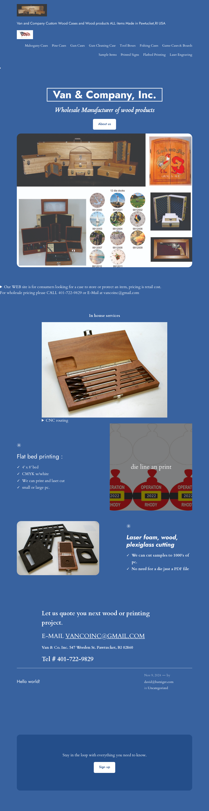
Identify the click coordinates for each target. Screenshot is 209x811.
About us (104, 124)
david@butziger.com (159, 682)
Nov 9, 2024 (152, 675)
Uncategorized (158, 688)
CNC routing (57, 420)
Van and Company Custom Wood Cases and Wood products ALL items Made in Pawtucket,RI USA (91, 23)
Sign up (104, 767)
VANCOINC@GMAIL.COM (105, 636)
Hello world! (28, 681)
